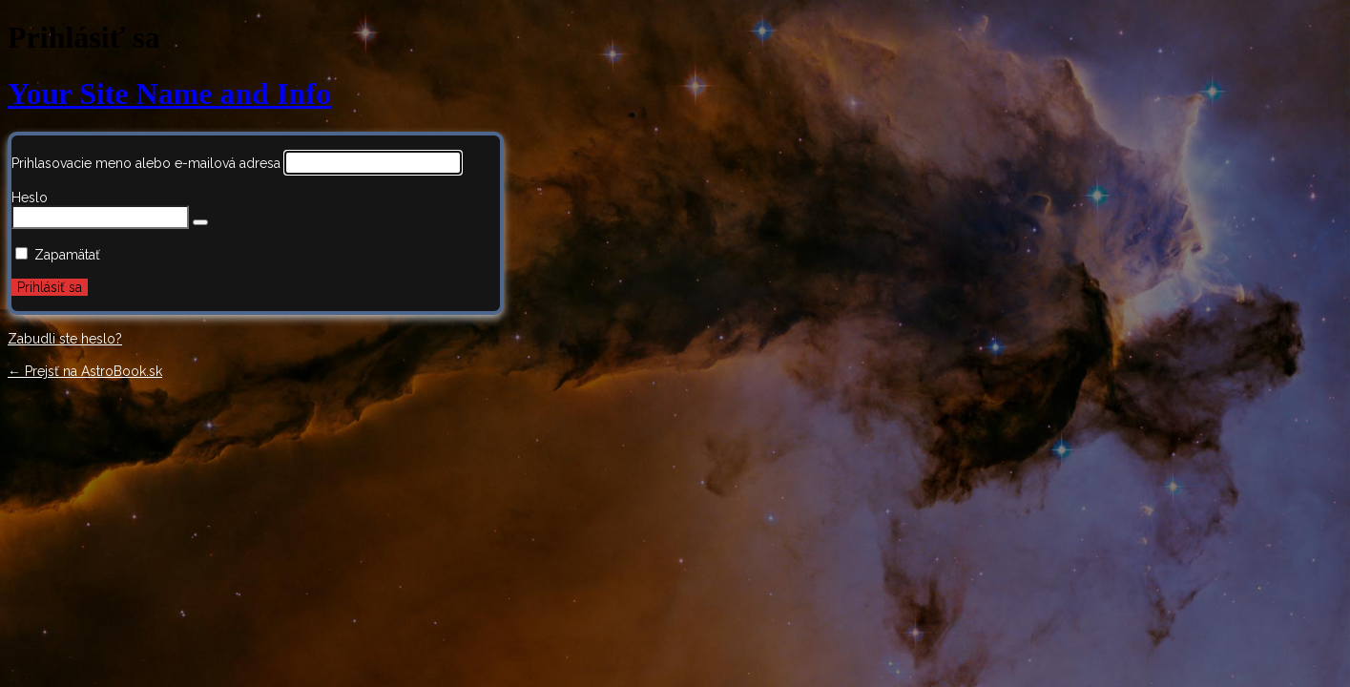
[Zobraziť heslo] (200, 222)
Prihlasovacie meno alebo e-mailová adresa (145, 163)
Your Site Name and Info (169, 93)
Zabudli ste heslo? (65, 338)
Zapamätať (67, 254)
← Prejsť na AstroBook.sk (85, 371)
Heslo (29, 197)
